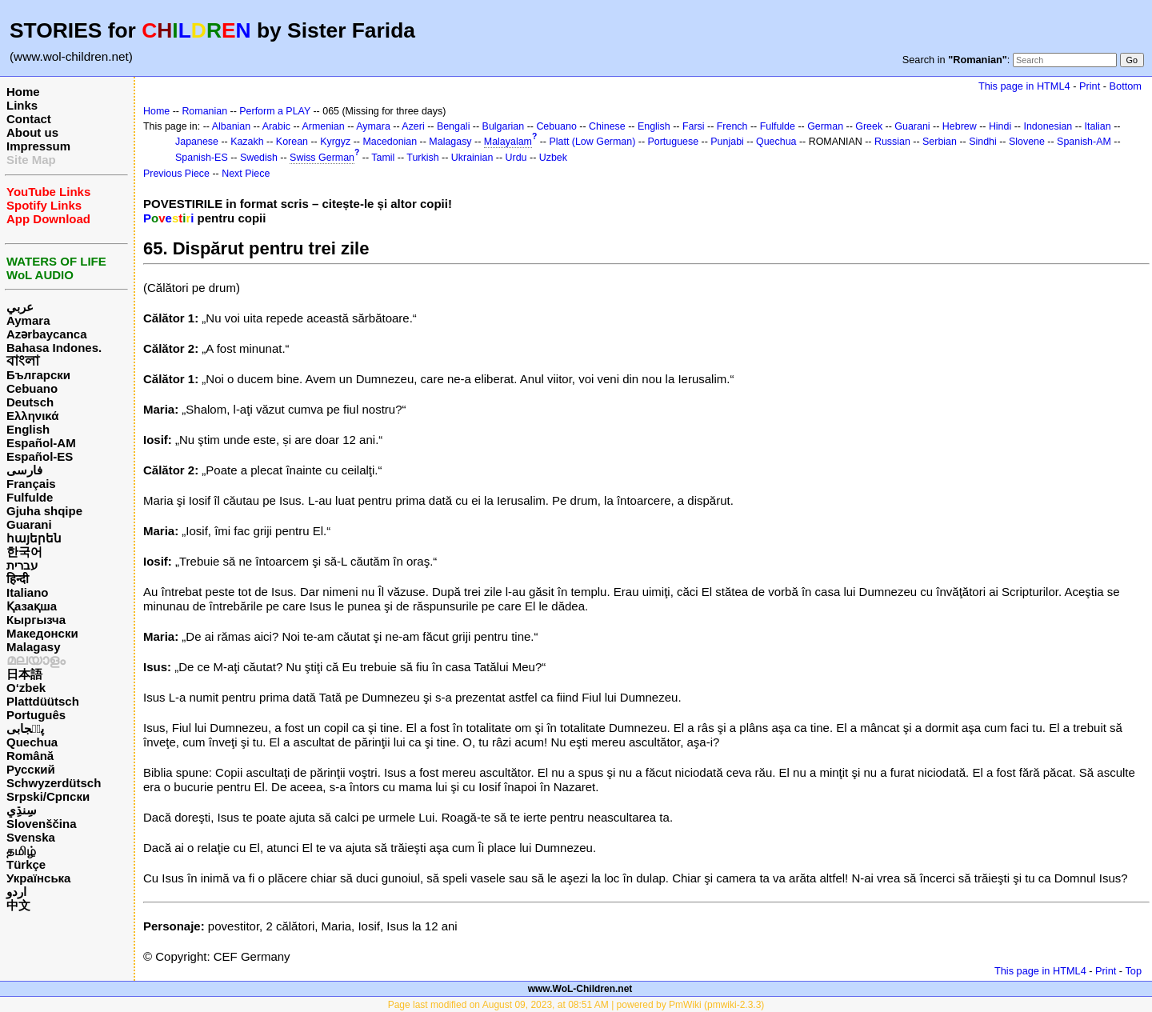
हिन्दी (17, 579)
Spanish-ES (201, 157)
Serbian (939, 141)
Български (38, 375)
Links (22, 105)
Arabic (276, 126)
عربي (20, 307)
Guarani (29, 524)
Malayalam (508, 141)
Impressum (38, 146)
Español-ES (39, 456)
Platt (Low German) (592, 141)
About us (32, 132)
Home (23, 91)
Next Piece (246, 173)
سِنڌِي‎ (21, 810)
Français (31, 483)
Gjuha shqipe (44, 511)
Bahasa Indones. (54, 347)
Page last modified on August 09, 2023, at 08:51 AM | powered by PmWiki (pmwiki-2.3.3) (576, 1004)
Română (30, 755)
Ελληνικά (32, 415)
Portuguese (673, 141)
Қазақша (31, 606)
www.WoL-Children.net (580, 988)
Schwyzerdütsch (53, 783)
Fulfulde (29, 497)
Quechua (32, 742)
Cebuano (32, 388)
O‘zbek (26, 687)
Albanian (231, 126)
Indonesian (1047, 126)
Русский (30, 769)
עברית (22, 565)
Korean (292, 141)
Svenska (30, 837)
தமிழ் (21, 851)
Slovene (1027, 141)
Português (36, 715)
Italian (1097, 126)
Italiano (27, 592)
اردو (16, 891)
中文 (18, 905)
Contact (28, 119)
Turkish (422, 157)
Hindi (1000, 126)
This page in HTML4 (1024, 86)
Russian (892, 141)
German (825, 126)
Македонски (42, 633)
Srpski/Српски (48, 796)
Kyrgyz (335, 141)
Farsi (693, 126)
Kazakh (247, 141)
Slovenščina (41, 823)
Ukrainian (472, 157)
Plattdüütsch (42, 701)
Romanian (204, 111)
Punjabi (727, 141)
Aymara (28, 320)
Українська (38, 878)
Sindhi (983, 141)
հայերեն (34, 538)
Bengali (453, 126)
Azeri (413, 126)
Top (1133, 971)
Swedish (259, 157)
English (28, 429)
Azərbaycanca (46, 334)
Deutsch (30, 402)
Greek (868, 126)
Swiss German (322, 157)
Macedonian (389, 141)
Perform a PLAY (274, 111)
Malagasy (33, 647)
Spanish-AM (1084, 141)
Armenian (323, 126)
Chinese (607, 126)
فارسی (24, 470)
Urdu (516, 157)
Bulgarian (503, 126)
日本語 (24, 674)
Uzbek (553, 157)
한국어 (24, 551)
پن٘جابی (25, 728)
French (732, 126)
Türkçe (26, 864)
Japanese (196, 141)
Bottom (1126, 86)
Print (1089, 86)
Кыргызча (36, 619)
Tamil (382, 157)
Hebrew (959, 126)
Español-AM (41, 443)
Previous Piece (176, 173)
